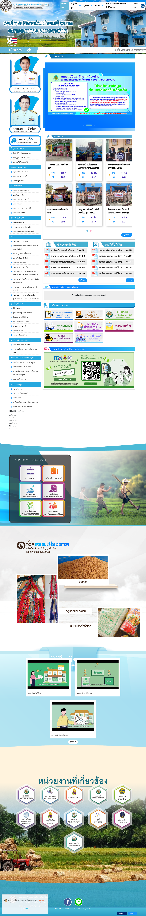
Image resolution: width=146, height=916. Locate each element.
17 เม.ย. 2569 (81, 250)
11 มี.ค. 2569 (63, 220)
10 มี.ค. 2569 (93, 220)
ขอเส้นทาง (122, 913)
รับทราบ (25, 908)
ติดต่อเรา (67, 909)
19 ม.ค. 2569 (81, 273)
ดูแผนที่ (132, 913)
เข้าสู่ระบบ (86, 909)
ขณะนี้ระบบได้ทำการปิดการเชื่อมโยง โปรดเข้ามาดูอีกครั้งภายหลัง (89, 295)
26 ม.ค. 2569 (81, 267)
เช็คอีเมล (76, 909)
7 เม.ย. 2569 (128, 256)
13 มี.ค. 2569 (93, 175)
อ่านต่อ (51, 175)
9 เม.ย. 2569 (128, 250)
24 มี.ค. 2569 (63, 175)
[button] (143, 6)
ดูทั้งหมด (127, 234)
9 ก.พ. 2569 (81, 262)
